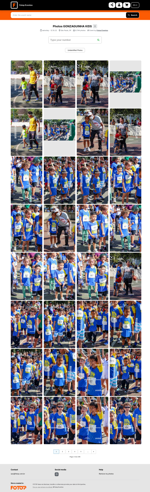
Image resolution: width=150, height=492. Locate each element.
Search (132, 15)
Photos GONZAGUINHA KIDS (72, 26)
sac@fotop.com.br (18, 474)
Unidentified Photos (75, 50)
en (135, 5)
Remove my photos (106, 474)
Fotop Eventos (26, 5)
